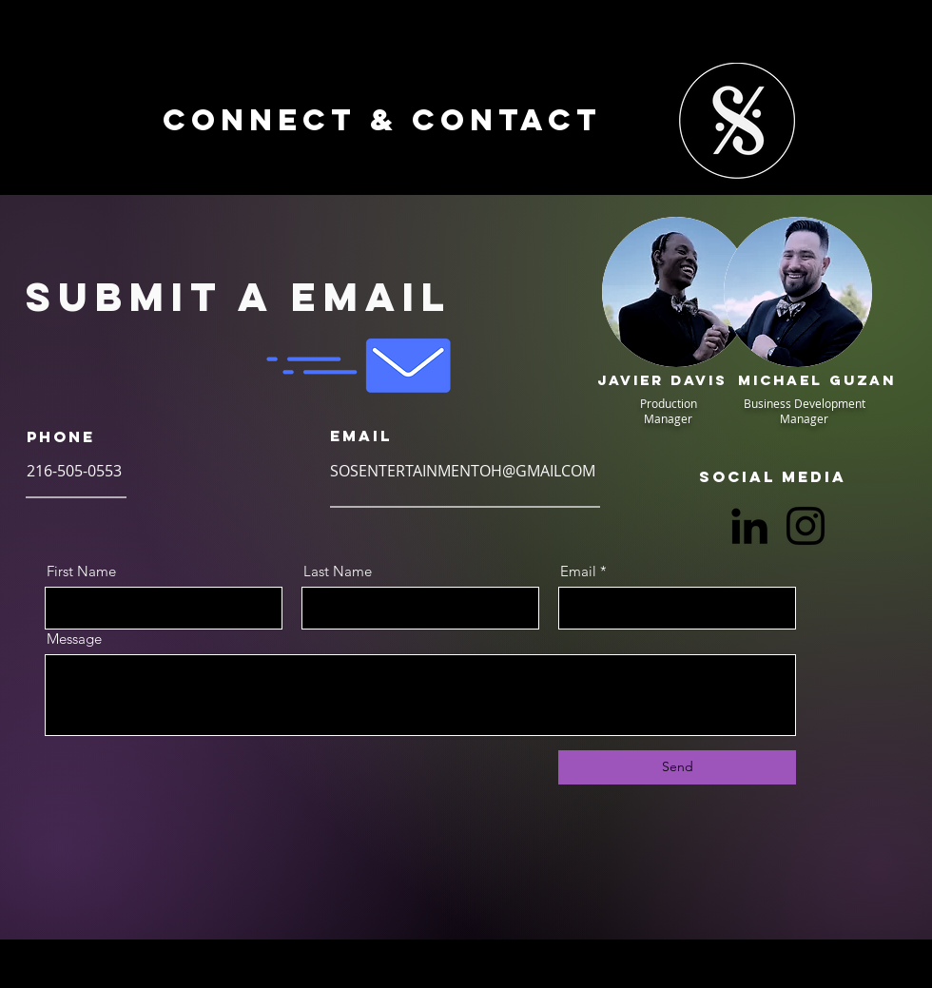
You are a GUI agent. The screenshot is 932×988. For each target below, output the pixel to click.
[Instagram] (805, 526)
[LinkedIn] (749, 526)
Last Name (337, 571)
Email (578, 571)
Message (74, 638)
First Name (81, 571)
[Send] (677, 767)
